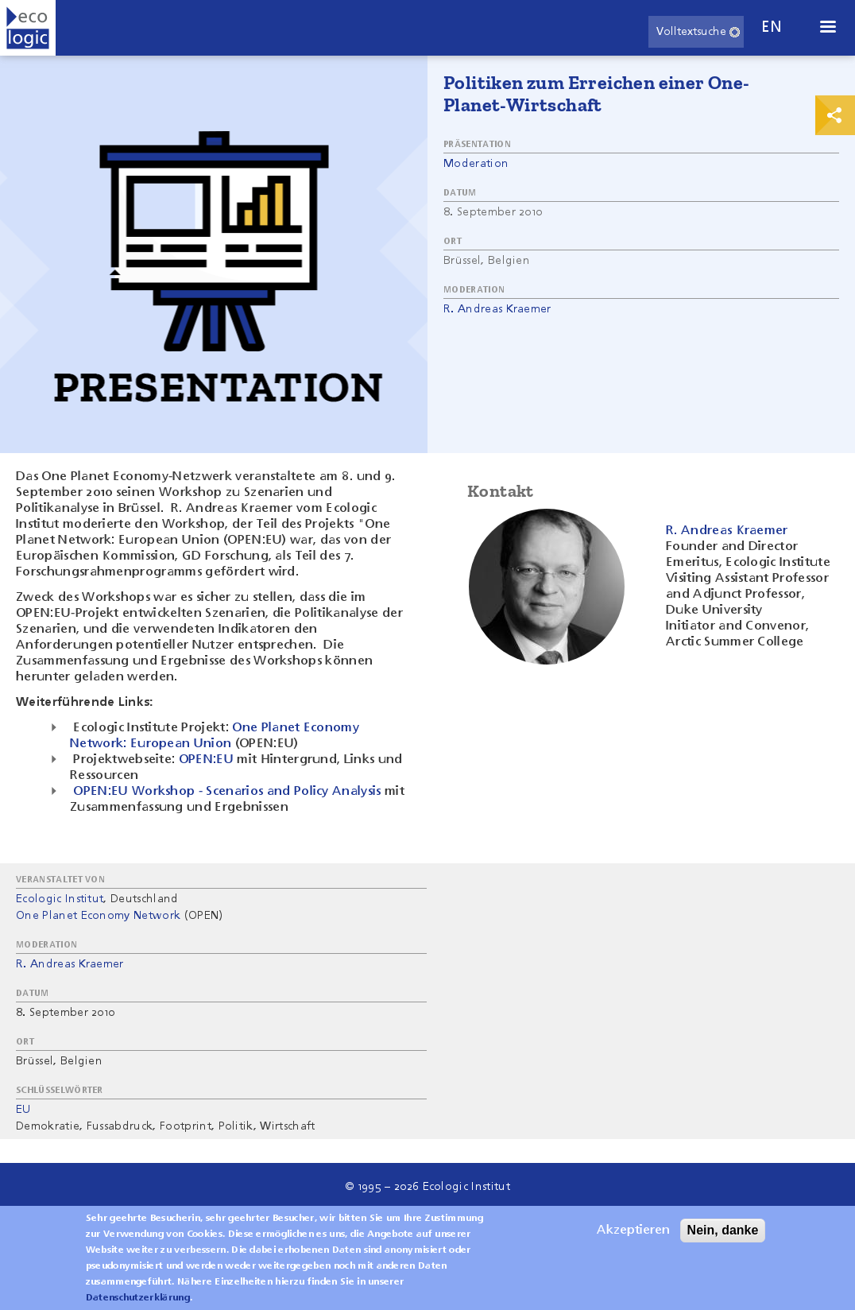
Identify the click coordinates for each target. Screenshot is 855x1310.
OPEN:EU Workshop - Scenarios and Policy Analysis (227, 791)
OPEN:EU (206, 760)
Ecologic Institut (59, 899)
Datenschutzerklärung (138, 1304)
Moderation (476, 163)
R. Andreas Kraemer (497, 309)
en (771, 27)
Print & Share (835, 115)
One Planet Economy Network (98, 915)
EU (23, 1109)
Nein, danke (723, 1236)
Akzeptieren (633, 1237)
